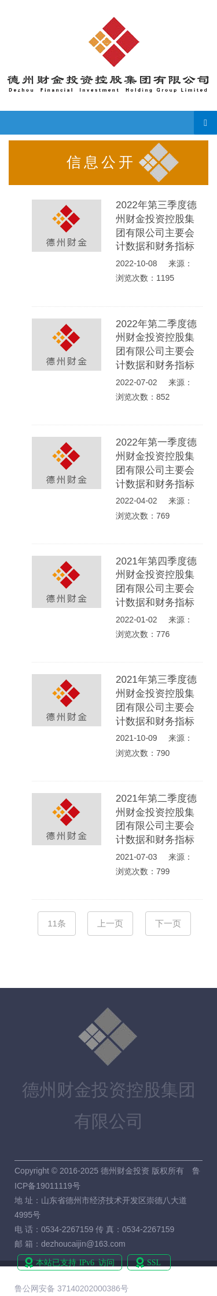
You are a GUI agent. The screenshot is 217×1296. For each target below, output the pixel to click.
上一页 (110, 923)
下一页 (168, 923)
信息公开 (101, 162)
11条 (56, 923)
